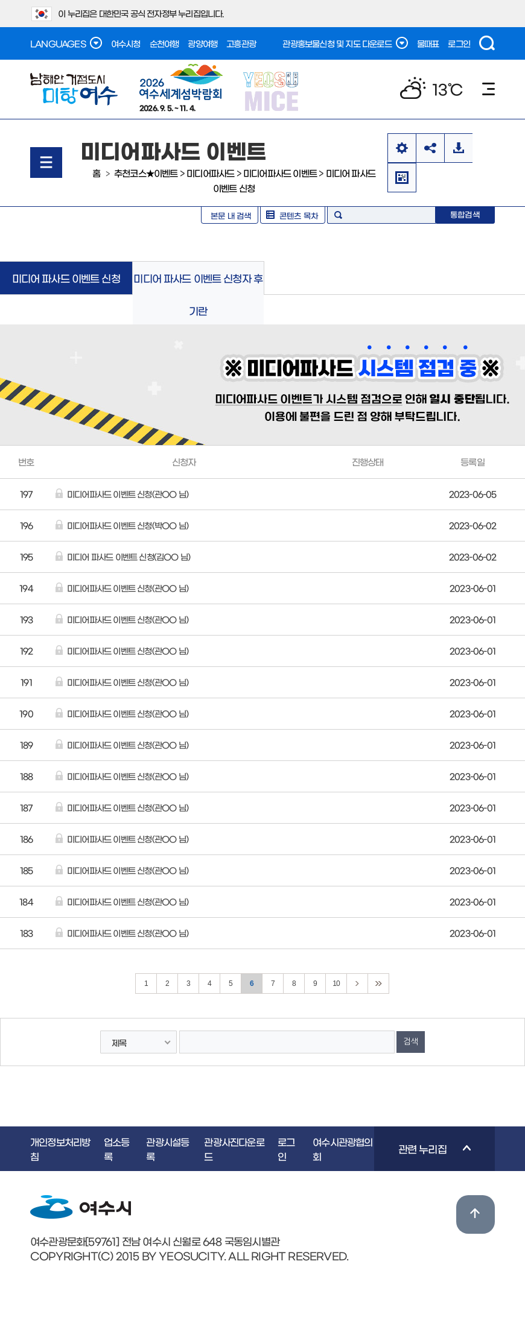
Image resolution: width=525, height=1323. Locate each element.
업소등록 (117, 1149)
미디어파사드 (210, 172)
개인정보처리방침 (60, 1149)
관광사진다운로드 (234, 1149)
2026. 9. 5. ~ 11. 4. (181, 87)
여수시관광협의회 (342, 1149)
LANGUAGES (66, 43)
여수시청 (126, 43)
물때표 (428, 43)
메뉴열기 (46, 162)
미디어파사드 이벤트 (280, 172)
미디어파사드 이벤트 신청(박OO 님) (127, 525)
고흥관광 (241, 43)
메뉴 (488, 89)
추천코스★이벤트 (146, 172)
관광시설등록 (167, 1149)
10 (336, 983)
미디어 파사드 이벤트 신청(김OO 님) (128, 556)
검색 (487, 43)
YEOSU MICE (272, 91)
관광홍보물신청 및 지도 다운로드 (344, 43)
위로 (475, 1214)
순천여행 (164, 43)
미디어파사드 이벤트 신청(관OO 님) (127, 494)
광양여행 (202, 43)
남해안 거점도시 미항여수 (74, 89)
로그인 (459, 43)
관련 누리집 (422, 1157)
